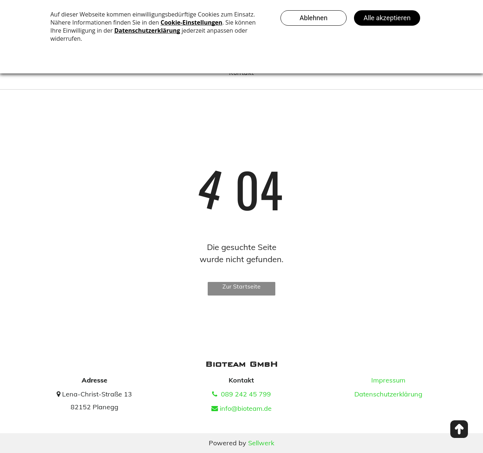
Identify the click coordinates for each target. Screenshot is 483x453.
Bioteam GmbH (241, 364)
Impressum (388, 380)
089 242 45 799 (241, 394)
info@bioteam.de (241, 408)
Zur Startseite (241, 286)
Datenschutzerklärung (388, 394)
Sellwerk (261, 443)
